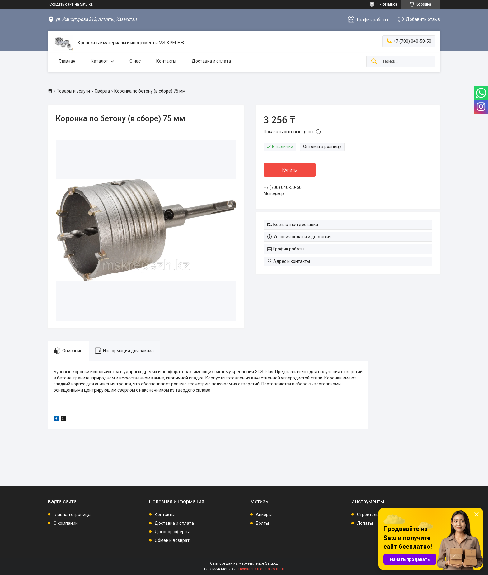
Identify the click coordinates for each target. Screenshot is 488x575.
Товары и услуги (73, 91)
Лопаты (365, 523)
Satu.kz (271, 563)
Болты (262, 523)
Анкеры (264, 514)
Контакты (166, 61)
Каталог (99, 61)
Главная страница (72, 514)
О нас (135, 61)
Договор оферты (172, 531)
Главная (67, 61)
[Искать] (374, 61)
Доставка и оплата (211, 61)
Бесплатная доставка (295, 224)
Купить (289, 169)
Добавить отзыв (423, 19)
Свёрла (102, 91)
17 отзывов (387, 4)
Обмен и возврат (172, 540)
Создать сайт (61, 4)
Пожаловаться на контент (261, 569)
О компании (66, 523)
